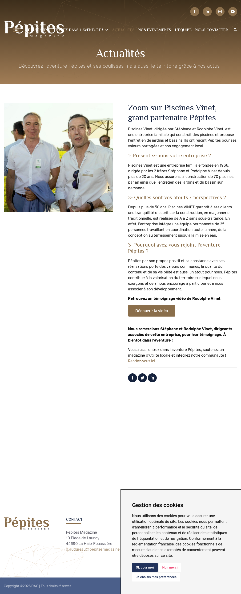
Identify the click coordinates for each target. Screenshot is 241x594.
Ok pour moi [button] (145, 567)
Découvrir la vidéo (151, 310)
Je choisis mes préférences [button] (156, 577)
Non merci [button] (170, 567)
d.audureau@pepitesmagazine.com (97, 549)
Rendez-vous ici (141, 360)
